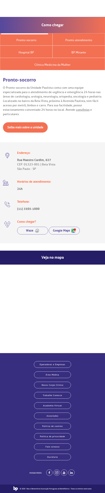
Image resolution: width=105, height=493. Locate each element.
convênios (83, 110)
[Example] (57, 472)
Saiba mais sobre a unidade (25, 127)
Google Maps (64, 230)
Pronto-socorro (26, 40)
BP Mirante (78, 52)
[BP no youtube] (64, 472)
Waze (32, 230)
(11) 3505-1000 (28, 209)
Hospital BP (26, 52)
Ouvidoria (52, 457)
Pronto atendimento (78, 40)
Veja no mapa (52, 257)
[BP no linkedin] (71, 472)
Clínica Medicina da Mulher (52, 65)
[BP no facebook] (49, 472)
